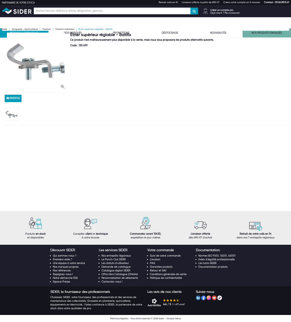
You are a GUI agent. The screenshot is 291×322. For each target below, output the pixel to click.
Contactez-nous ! (112, 281)
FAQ (152, 263)
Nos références (62, 270)
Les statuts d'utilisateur (115, 263)
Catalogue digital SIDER (116, 270)
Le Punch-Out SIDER (114, 259)
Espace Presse (61, 281)
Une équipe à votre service (69, 263)
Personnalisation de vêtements (120, 278)
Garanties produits (161, 266)
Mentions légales (119, 318)
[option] (36, 62)
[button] (276, 2)
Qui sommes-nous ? (64, 255)
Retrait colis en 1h (168, 2)
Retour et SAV (158, 270)
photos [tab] (13, 98)
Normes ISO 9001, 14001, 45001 (217, 255)
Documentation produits (213, 266)
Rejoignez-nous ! (63, 274)
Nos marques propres (66, 266)
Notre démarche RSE (65, 278)
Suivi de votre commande (165, 255)
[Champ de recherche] (112, 11)
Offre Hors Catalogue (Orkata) (120, 274)
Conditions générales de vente (168, 274)
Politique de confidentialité (166, 278)
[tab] (72, 250)
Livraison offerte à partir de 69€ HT (201, 2)
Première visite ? (62, 259)
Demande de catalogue (116, 266)
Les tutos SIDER (207, 263)
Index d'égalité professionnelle (216, 259)
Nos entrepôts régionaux (116, 255)
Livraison (155, 259)
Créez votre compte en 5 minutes (241, 2)
